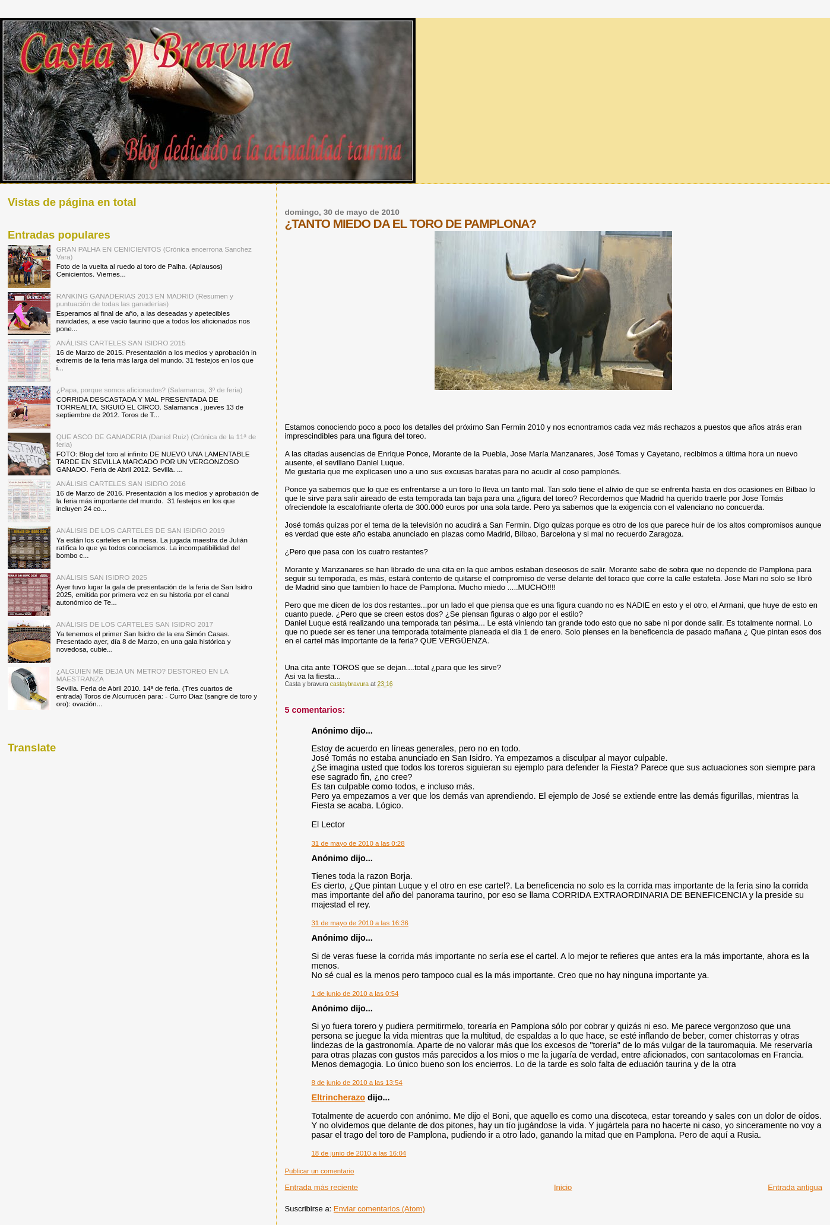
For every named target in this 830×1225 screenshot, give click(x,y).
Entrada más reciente (321, 1187)
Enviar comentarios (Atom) (379, 1208)
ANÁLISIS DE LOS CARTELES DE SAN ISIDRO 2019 (140, 530)
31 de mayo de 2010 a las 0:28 (357, 843)
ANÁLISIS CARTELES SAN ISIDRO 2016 (121, 483)
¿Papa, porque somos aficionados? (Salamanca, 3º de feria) (149, 389)
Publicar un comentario (319, 1171)
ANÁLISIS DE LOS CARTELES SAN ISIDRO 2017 (134, 624)
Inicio (563, 1187)
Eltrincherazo (338, 1097)
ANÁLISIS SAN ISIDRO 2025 (101, 577)
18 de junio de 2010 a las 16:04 (358, 1153)
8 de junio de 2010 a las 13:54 (356, 1082)
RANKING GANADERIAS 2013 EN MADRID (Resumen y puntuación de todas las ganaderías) (144, 299)
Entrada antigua (795, 1187)
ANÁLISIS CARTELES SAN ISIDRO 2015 (121, 343)
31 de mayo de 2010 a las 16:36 (359, 922)
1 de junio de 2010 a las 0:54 (354, 993)
